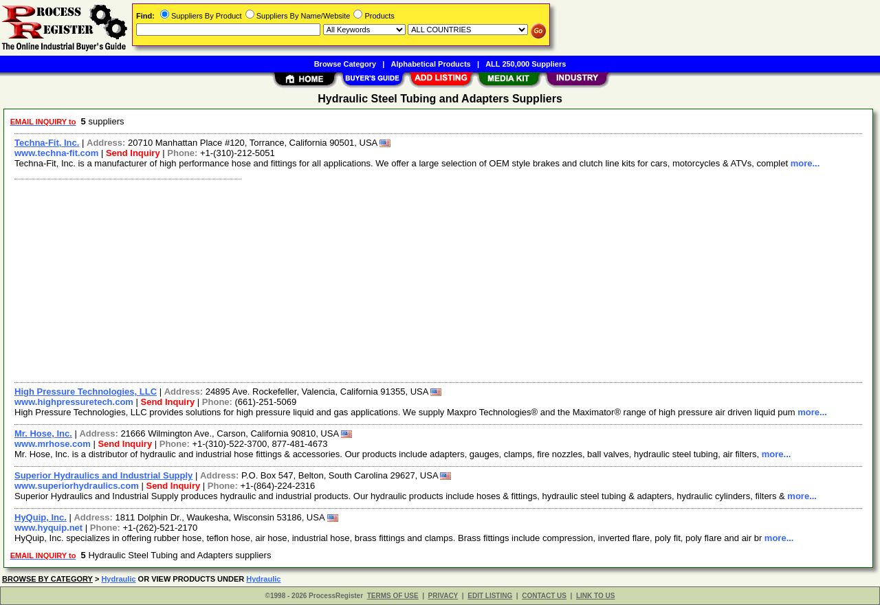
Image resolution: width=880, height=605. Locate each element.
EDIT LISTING (490, 596)
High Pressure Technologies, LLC (85, 391)
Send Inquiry (133, 153)
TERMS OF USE (393, 596)
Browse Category (345, 64)
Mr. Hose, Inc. (43, 433)
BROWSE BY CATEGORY (47, 579)
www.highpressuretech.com (73, 402)
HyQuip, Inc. (40, 517)
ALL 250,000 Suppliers (525, 64)
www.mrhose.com (52, 444)
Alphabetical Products (431, 64)
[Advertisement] (421, 279)
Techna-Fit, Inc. (46, 143)
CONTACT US (544, 596)
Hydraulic (118, 579)
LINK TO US (595, 596)
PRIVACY (443, 596)
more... (805, 163)
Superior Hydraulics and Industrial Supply (103, 475)
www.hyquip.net (48, 527)
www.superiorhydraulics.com (76, 486)
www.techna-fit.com (56, 153)
